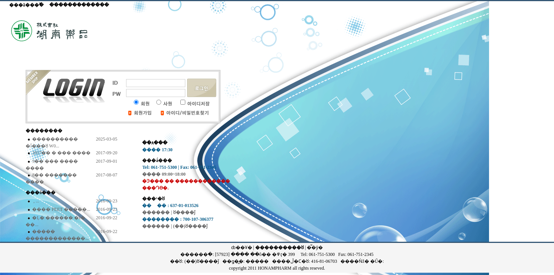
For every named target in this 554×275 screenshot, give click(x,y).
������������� (79, 5)
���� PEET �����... (60, 209)
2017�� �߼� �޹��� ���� (61, 152)
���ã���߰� (26, 5)
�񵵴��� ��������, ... (35, 201)
